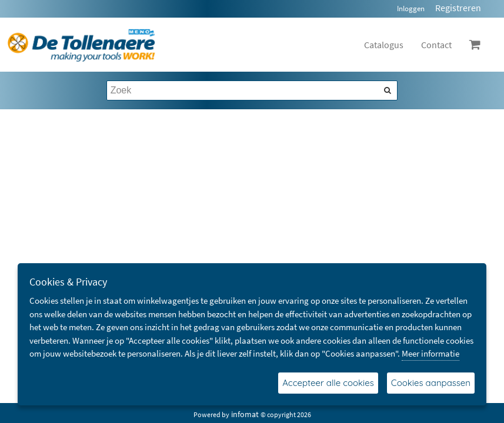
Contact (436, 45)
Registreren (458, 8)
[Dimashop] (81, 44)
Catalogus (383, 45)
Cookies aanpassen (430, 382)
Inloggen (411, 9)
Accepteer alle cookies (328, 382)
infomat (245, 414)
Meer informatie (430, 353)
